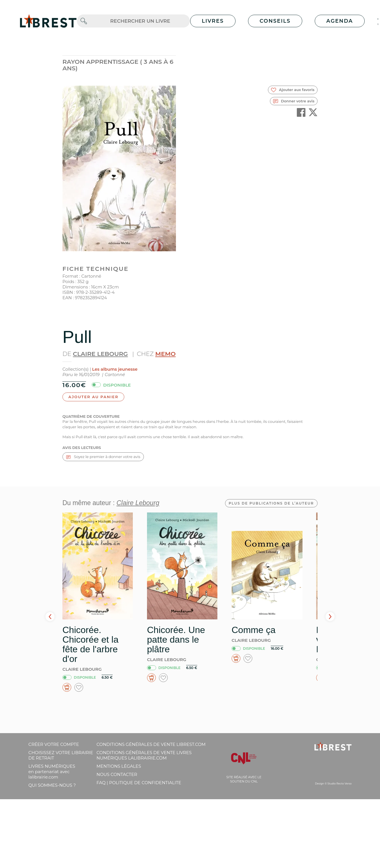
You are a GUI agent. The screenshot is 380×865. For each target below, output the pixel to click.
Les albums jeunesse (115, 369)
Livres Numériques (51, 771)
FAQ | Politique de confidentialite (138, 782)
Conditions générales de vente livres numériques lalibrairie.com (144, 755)
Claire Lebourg (100, 353)
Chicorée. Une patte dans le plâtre (176, 639)
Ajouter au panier (93, 396)
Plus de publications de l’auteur (271, 503)
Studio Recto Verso (339, 783)
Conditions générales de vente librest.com (150, 744)
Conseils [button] (275, 21)
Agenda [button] (339, 21)
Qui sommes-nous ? (52, 785)
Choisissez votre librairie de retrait (60, 755)
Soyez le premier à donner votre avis (103, 456)
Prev (49, 616)
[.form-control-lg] (140, 21)
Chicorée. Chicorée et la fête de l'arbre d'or (90, 644)
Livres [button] (213, 21)
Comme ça (254, 630)
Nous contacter (116, 774)
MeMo (165, 353)
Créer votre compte (53, 744)
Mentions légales (118, 766)
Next (330, 616)
